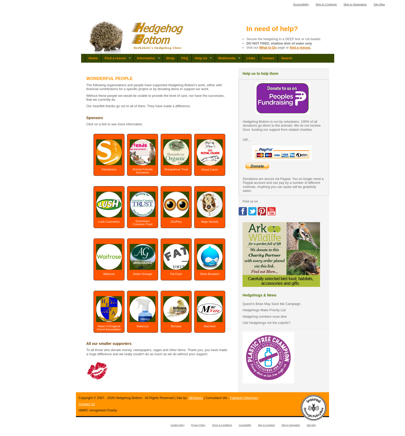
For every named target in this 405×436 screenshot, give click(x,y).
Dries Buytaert (210, 259)
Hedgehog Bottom (136, 37)
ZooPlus (176, 207)
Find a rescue (116, 58)
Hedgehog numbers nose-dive (265, 316)
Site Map (379, 4)
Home (93, 58)
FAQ (184, 58)
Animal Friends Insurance (142, 156)
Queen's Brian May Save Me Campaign (271, 304)
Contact (268, 58)
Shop (170, 58)
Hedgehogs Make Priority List (264, 310)
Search (286, 58)
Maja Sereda (210, 207)
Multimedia (227, 58)
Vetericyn (142, 312)
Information (146, 58)
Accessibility (301, 4)
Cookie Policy (177, 425)
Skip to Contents (326, 4)
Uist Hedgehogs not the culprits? (266, 323)
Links (250, 58)
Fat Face (176, 259)
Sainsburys (109, 155)
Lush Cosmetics (109, 207)
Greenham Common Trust (142, 209)
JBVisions (195, 398)
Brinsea (176, 312)
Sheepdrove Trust (176, 155)
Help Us (201, 58)
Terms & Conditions (222, 425)
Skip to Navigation (355, 4)
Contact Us (87, 404)
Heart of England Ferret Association (109, 313)
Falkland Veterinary (244, 398)
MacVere (210, 312)
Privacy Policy (198, 425)
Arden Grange (142, 259)
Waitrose (109, 259)
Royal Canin (210, 155)
